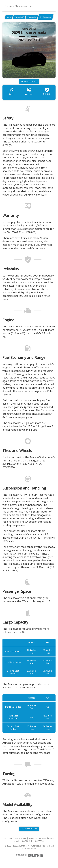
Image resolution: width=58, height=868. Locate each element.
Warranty (29, 91)
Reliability (47, 91)
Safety (11, 91)
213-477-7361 (38, 841)
